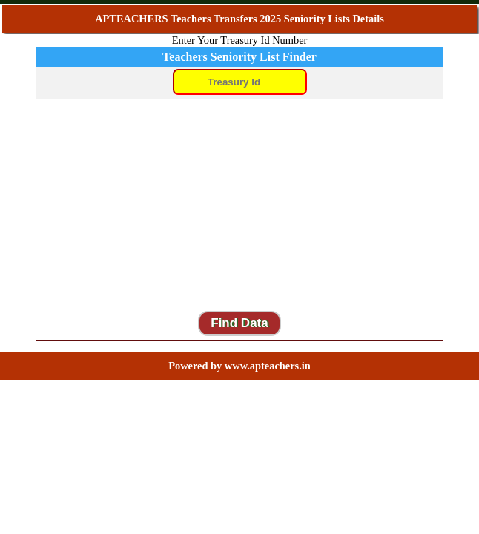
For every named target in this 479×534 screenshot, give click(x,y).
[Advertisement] (239, 205)
